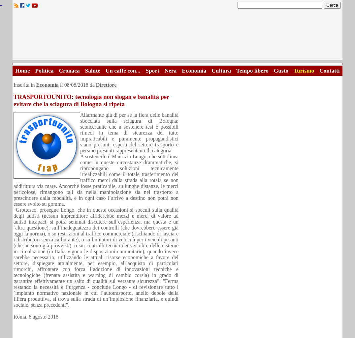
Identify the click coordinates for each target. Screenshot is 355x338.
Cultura (221, 71)
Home (22, 71)
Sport (152, 71)
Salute (92, 71)
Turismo (304, 71)
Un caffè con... (123, 71)
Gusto (281, 71)
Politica (44, 71)
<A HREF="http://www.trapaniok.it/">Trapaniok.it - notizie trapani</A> (177, 36)
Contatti (329, 71)
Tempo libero (252, 71)
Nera (171, 71)
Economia (194, 71)
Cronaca (69, 71)
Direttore (106, 85)
